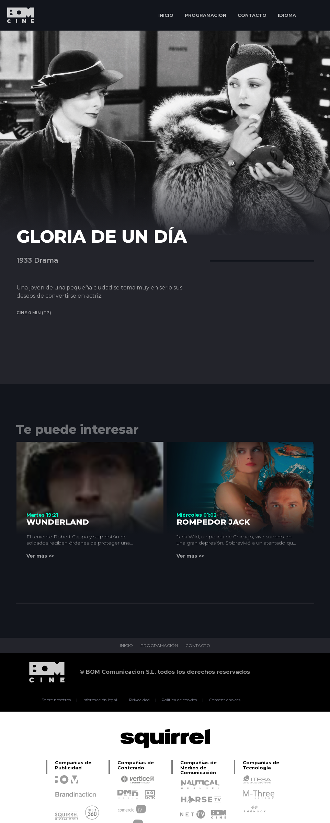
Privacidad (139, 700)
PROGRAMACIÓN (205, 15)
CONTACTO (252, 15)
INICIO (165, 15)
